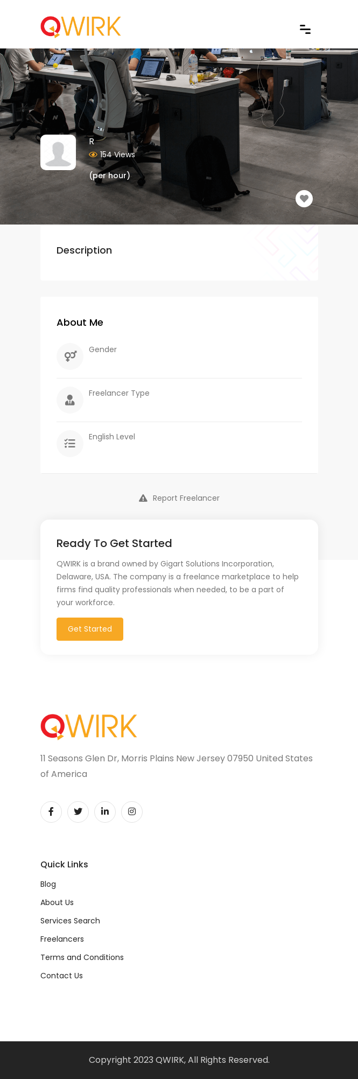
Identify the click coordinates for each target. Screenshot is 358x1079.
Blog (48, 884)
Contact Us (61, 975)
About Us (57, 902)
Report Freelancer (179, 498)
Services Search (70, 920)
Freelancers (62, 939)
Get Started (90, 628)
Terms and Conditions (82, 957)
